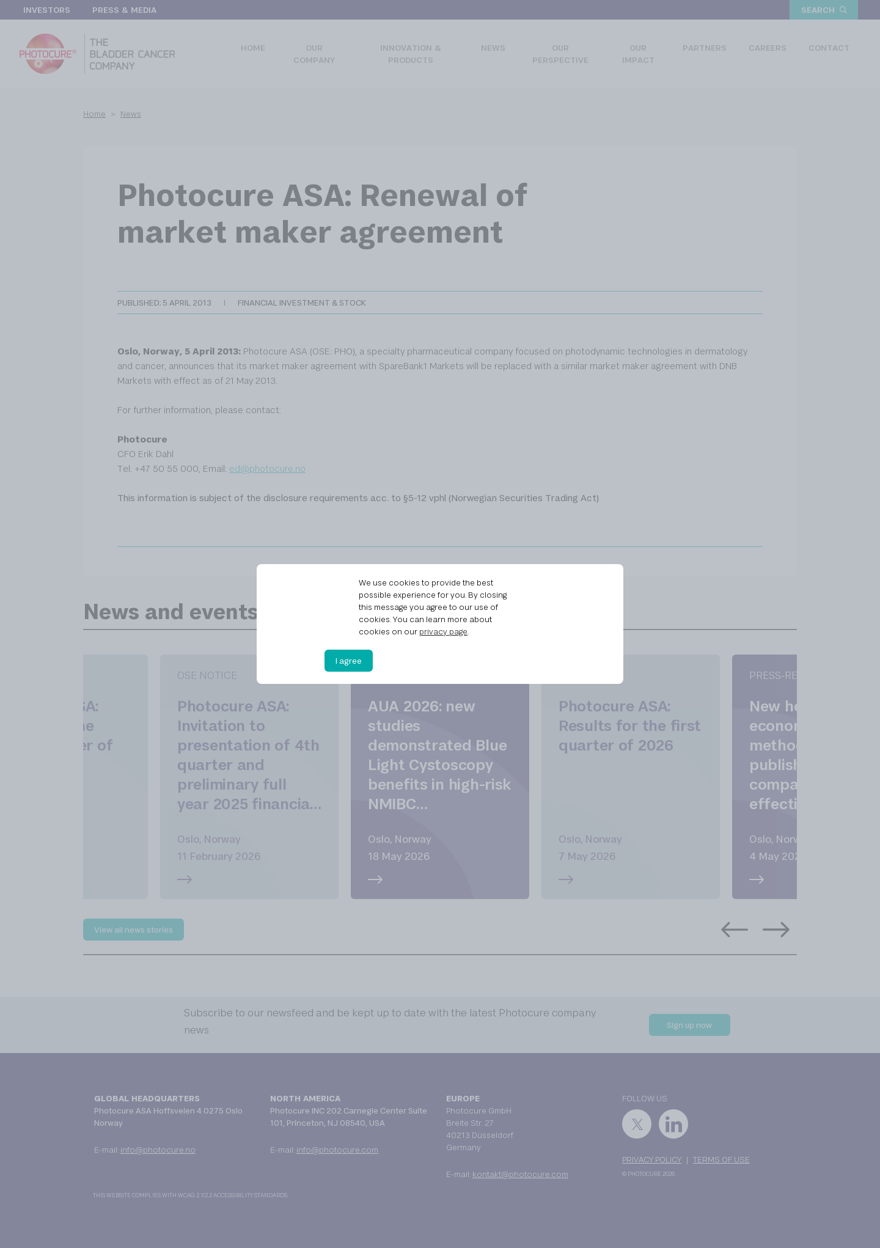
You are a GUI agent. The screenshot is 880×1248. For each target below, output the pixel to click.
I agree (349, 660)
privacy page (443, 631)
